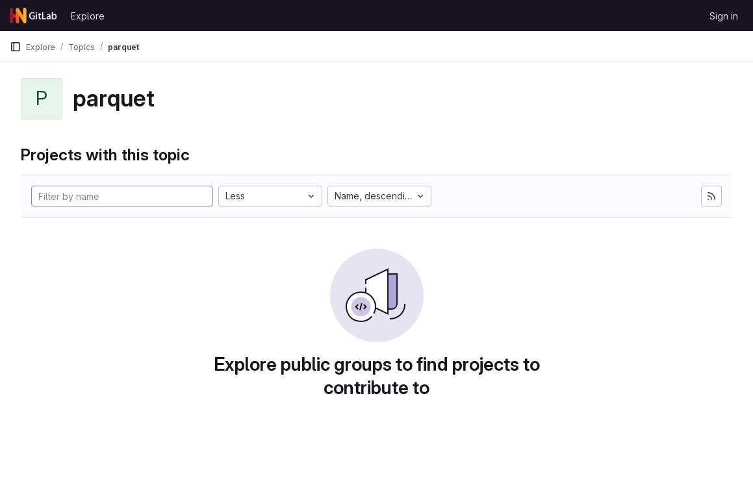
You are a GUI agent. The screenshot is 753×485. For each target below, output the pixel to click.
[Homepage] (33, 15)
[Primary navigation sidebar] (15, 46)
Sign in (723, 15)
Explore (88, 15)
